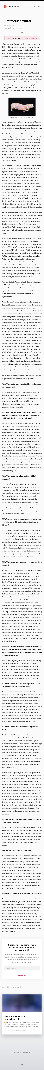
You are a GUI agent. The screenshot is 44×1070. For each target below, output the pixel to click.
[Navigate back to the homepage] (12, 6)
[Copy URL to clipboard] (34, 6)
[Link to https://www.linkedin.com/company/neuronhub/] (22, 32)
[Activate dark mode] (39, 6)
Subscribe (22, 976)
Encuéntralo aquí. (32, 38)
